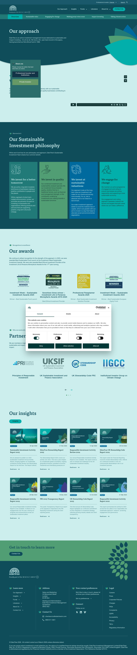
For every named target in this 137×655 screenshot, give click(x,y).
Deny (41, 346)
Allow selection (68, 346)
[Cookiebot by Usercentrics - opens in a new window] (97, 307)
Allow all (96, 346)
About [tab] (97, 314)
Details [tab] (68, 314)
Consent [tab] (40, 314)
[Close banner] (108, 307)
